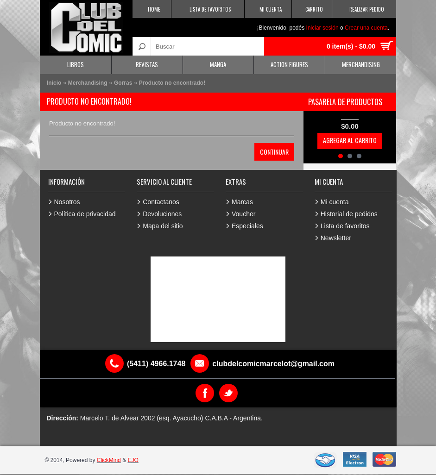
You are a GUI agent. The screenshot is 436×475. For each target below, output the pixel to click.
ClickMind (109, 460)
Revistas (147, 64)
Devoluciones (162, 214)
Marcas (242, 202)
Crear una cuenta (366, 28)
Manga (218, 64)
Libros (75, 64)
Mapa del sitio (163, 226)
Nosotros (67, 202)
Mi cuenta (335, 202)
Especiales (247, 226)
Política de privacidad (85, 214)
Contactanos (161, 202)
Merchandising (361, 64)
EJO (132, 460)
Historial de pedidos (349, 214)
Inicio (54, 83)
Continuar (274, 151)
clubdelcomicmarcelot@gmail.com (273, 364)
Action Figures (289, 64)
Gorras (123, 83)
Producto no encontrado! (172, 83)
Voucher (243, 214)
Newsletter (336, 238)
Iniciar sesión (322, 28)
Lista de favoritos (345, 226)
